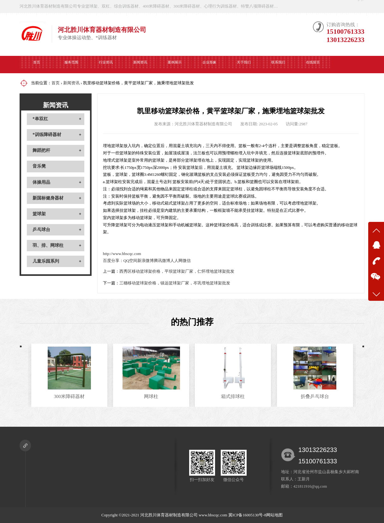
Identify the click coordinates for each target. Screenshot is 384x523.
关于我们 (243, 64)
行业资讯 (105, 64)
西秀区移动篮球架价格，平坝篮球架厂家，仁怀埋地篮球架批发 (176, 271)
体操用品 (41, 182)
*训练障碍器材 (47, 134)
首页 (36, 64)
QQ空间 (130, 261)
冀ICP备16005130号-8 (247, 515)
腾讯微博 (162, 261)
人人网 (176, 261)
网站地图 (274, 515)
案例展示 (174, 64)
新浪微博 (145, 261)
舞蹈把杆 (41, 150)
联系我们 (278, 64)
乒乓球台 (41, 229)
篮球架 (39, 213)
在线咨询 (308, 6)
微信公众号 (347, 6)
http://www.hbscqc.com (122, 254)
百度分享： (113, 261)
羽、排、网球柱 (48, 245)
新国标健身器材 (48, 198)
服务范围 (71, 64)
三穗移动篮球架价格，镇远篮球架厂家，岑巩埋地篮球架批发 (174, 283)
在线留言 (312, 64)
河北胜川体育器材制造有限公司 (169, 515)
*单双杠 (40, 118)
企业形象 (209, 64)
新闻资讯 (140, 64)
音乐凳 (39, 166)
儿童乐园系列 (46, 261)
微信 (187, 261)
